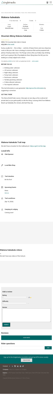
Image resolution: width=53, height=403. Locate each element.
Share (31, 20)
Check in (38, 20)
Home (2, 12)
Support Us (18, 369)
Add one (7, 193)
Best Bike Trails (20, 373)
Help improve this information (35, 88)
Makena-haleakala (32, 12)
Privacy (28, 378)
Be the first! (8, 179)
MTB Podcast (12, 373)
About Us (11, 369)
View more (26, 337)
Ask (48, 348)
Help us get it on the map (38, 146)
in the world (10, 44)
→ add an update (34, 61)
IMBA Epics (28, 373)
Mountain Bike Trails (9, 12)
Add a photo (24, 20)
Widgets (24, 369)
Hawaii (22, 12)
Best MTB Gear (36, 373)
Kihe (26, 12)
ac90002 (10, 61)
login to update (8, 204)
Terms (23, 378)
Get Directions (14, 20)
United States (17, 12)
